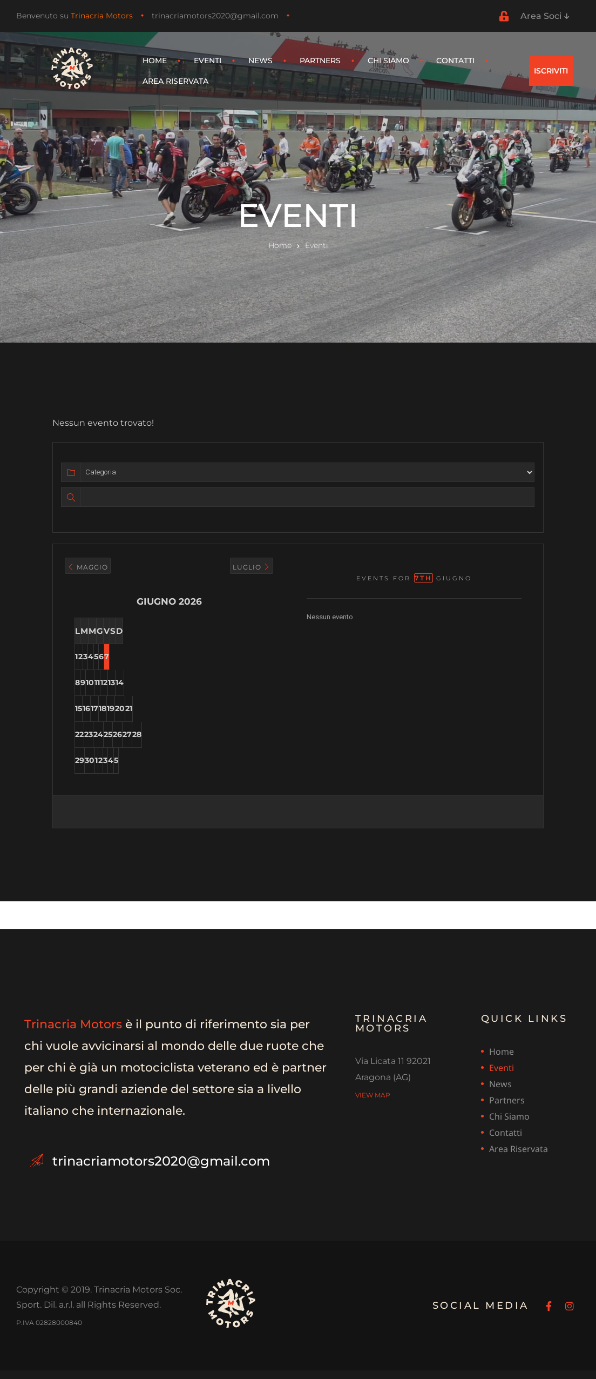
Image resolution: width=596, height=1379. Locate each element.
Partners (320, 60)
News (260, 60)
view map (372, 1104)
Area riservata (175, 81)
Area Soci (544, 16)
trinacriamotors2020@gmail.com (215, 16)
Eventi (207, 60)
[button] (551, 70)
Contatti (455, 60)
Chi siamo (388, 60)
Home (155, 60)
